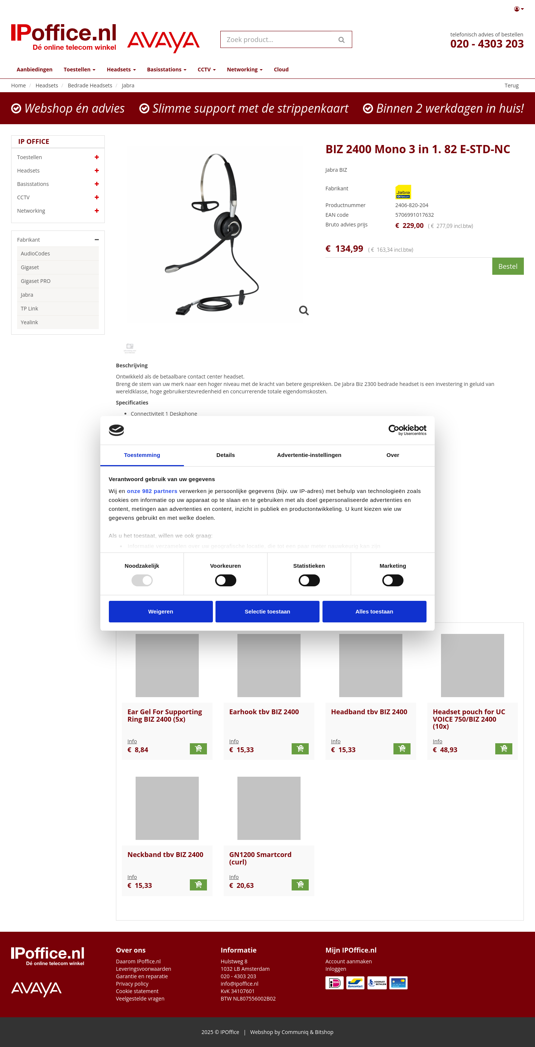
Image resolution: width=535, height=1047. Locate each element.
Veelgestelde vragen (140, 998)
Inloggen (335, 968)
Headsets (58, 170)
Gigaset (30, 267)
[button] (519, 9)
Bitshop (324, 1031)
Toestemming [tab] (142, 455)
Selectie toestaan (268, 611)
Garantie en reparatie (142, 976)
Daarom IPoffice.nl (138, 961)
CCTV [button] (207, 69)
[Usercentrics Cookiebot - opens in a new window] (394, 430)
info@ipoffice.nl (240, 983)
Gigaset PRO (36, 280)
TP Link (29, 308)
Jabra (27, 294)
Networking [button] (245, 69)
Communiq (295, 1031)
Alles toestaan (374, 611)
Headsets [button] (121, 69)
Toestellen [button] (79, 69)
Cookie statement (137, 991)
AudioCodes (35, 253)
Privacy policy (132, 983)
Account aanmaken (348, 961)
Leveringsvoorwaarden (143, 968)
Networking (58, 211)
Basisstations (58, 184)
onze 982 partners (152, 491)
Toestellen (58, 157)
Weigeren (160, 611)
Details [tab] (226, 455)
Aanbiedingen (34, 69)
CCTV (58, 197)
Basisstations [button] (167, 69)
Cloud (281, 69)
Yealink (29, 322)
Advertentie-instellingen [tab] (309, 455)
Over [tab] (392, 455)
